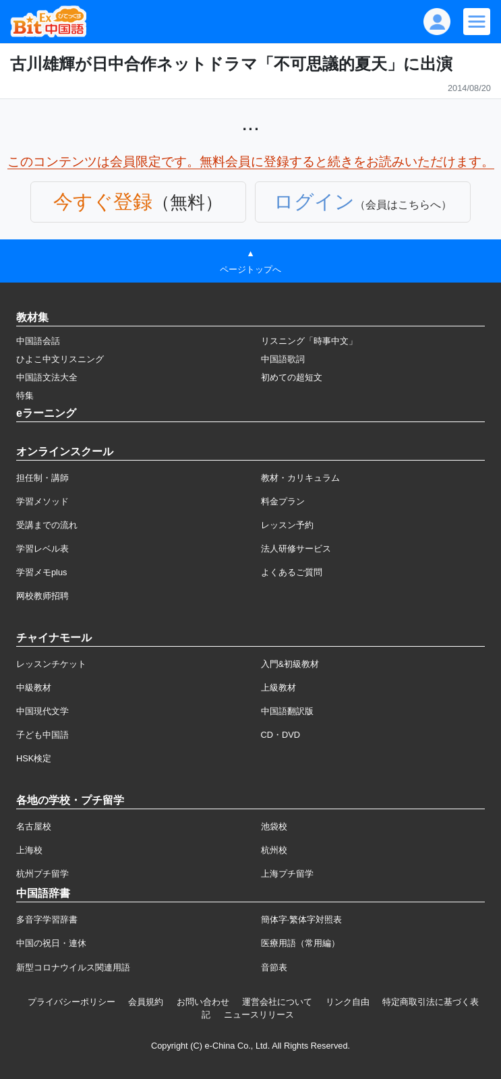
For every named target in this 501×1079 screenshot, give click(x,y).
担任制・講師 (42, 478)
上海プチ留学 (287, 874)
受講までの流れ (47, 525)
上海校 (29, 850)
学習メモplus (41, 572)
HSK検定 (33, 758)
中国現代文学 (42, 711)
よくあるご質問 (291, 572)
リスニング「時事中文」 (309, 341)
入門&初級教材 (290, 664)
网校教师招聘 (42, 596)
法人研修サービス (296, 549)
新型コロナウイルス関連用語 (73, 967)
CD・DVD (281, 735)
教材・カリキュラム (300, 478)
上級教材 (278, 687)
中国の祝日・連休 (51, 943)
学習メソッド (42, 501)
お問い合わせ (203, 1002)
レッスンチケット (51, 664)
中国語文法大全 (47, 377)
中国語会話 (38, 341)
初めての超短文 (291, 377)
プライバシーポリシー (71, 1002)
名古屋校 (33, 826)
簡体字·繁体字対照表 (302, 919)
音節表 (274, 967)
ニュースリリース (259, 1015)
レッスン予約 (287, 525)
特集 (25, 395)
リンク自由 (348, 1002)
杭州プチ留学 (42, 874)
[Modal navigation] (476, 21)
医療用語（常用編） (300, 943)
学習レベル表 (42, 549)
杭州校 (274, 850)
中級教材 (33, 687)
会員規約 (145, 1002)
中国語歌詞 (283, 359)
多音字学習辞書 (47, 919)
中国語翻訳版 (287, 711)
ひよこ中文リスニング (60, 359)
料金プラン (283, 501)
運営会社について (277, 1002)
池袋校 (274, 826)
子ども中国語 (42, 735)
